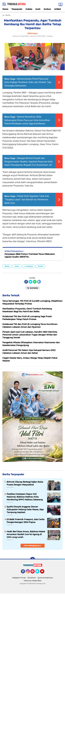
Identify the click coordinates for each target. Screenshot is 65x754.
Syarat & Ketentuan (45, 578)
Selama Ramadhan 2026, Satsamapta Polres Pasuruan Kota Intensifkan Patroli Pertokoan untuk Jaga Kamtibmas (27, 120)
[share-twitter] (30, 282)
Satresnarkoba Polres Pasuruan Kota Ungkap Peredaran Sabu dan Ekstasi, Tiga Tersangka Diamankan (27, 82)
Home (5, 9)
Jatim (17, 266)
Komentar (32, 288)
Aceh (37, 9)
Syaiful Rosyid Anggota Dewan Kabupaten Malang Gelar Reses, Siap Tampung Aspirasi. (25, 509)
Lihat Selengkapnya (32, 546)
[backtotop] (32, 559)
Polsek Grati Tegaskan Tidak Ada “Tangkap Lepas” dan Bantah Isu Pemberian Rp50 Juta (26, 199)
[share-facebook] (26, 282)
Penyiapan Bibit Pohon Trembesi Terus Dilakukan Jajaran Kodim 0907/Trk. (30, 255)
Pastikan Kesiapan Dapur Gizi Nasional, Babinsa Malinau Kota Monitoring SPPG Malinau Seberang (25, 497)
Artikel (57, 9)
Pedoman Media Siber (32, 581)
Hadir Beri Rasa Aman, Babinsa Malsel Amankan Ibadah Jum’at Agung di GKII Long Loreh (26, 534)
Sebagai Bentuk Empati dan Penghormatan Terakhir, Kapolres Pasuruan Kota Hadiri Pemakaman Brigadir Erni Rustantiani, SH (28, 161)
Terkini (40, 266)
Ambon (47, 9)
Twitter (38, 572)
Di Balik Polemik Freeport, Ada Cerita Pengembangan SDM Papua (25, 520)
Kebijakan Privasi (19, 578)
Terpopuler (16, 9)
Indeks (28, 9)
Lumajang (28, 266)
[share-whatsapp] (35, 282)
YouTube (44, 572)
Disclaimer (31, 578)
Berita (7, 266)
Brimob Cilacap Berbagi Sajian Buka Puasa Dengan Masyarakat (25, 483)
